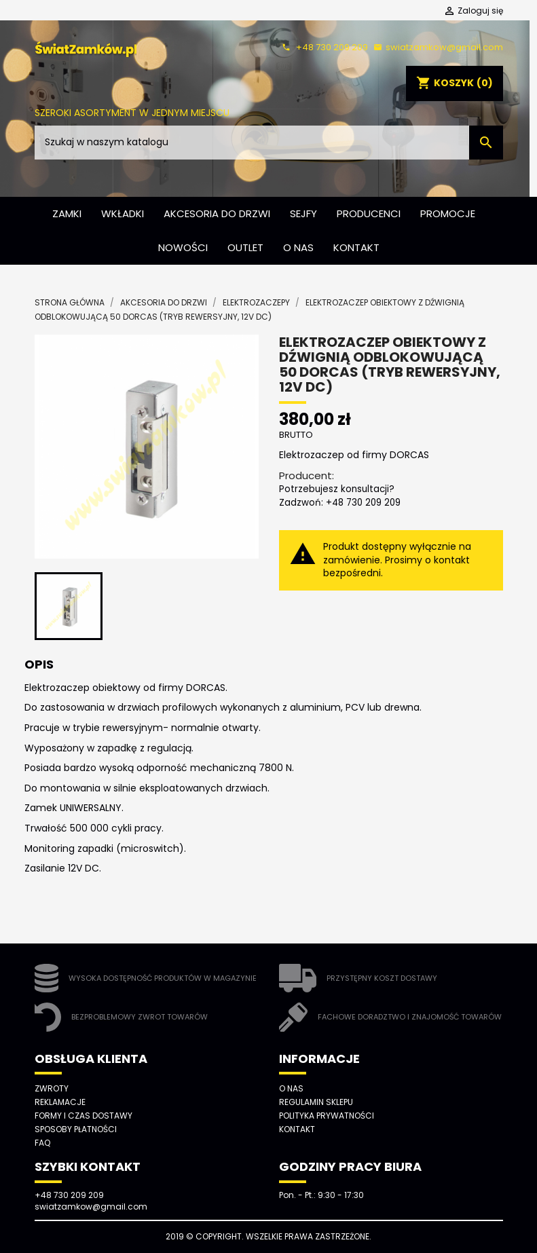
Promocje (447, 213)
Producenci (369, 213)
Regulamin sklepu (316, 1102)
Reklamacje (60, 1102)
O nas (298, 247)
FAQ (42, 1142)
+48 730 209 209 (323, 47)
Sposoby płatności (76, 1129)
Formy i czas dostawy (83, 1115)
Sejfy (303, 213)
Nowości (183, 247)
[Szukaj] (269, 143)
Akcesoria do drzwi (217, 213)
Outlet (245, 247)
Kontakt (356, 247)
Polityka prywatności (326, 1115)
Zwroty (52, 1088)
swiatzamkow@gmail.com (436, 47)
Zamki (66, 213)
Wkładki (122, 213)
